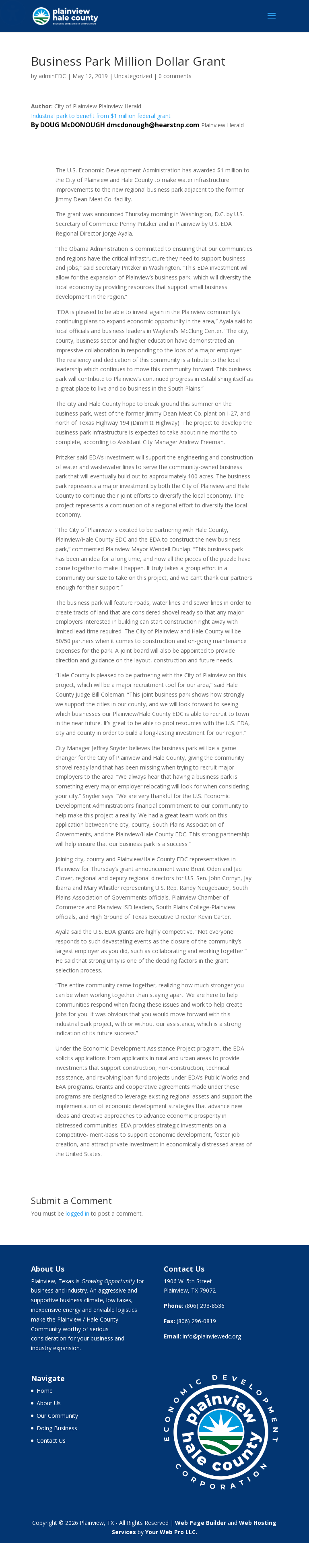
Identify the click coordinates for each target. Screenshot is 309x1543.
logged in (77, 1213)
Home (45, 1390)
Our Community (57, 1415)
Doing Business (57, 1428)
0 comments (175, 76)
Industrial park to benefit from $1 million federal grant (101, 116)
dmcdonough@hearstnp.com (153, 124)
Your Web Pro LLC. (171, 1532)
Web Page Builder (200, 1522)
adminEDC (52, 76)
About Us (49, 1403)
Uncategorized (133, 76)
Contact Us (51, 1440)
